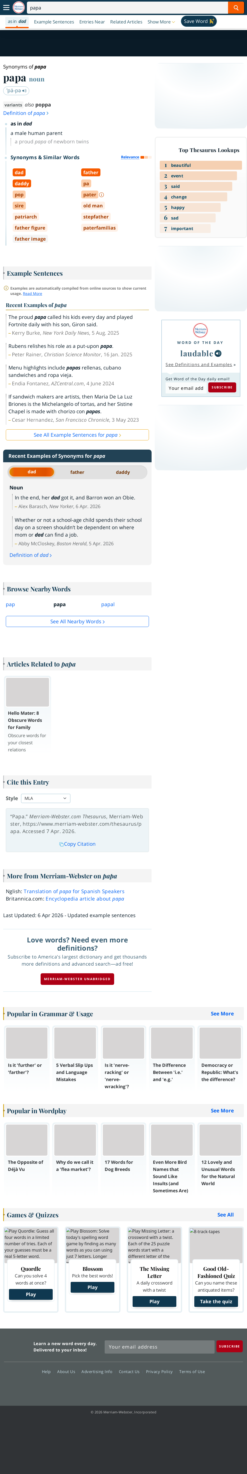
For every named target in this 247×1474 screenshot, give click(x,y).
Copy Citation (77, 843)
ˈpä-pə (17, 90)
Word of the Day (200, 342)
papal (108, 604)
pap (10, 604)
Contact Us (131, 1371)
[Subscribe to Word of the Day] (186, 387)
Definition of (26, 113)
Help (48, 1371)
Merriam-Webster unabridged (77, 979)
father (77, 472)
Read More (32, 293)
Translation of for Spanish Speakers (74, 891)
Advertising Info (98, 1371)
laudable (197, 353)
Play (31, 1294)
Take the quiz (216, 1301)
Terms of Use (192, 1371)
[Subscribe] (229, 1346)
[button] (162, 21)
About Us (67, 1371)
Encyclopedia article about (85, 898)
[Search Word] (236, 8)
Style (12, 798)
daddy (123, 472)
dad (32, 472)
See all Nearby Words (75, 621)
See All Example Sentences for (76, 434)
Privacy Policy (161, 1371)
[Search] (135, 8)
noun (37, 79)
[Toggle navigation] (6, 8)
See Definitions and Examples (199, 364)
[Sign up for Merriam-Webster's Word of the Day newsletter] (160, 1347)
